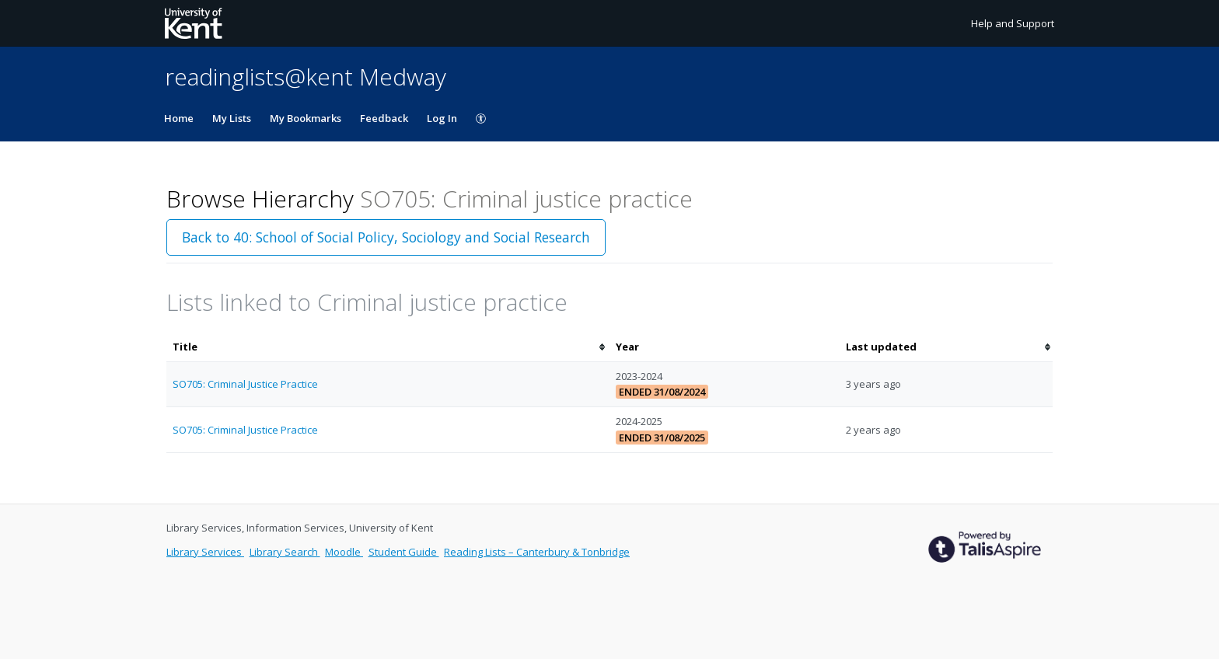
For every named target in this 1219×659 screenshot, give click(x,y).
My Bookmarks (305, 118)
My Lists (231, 118)
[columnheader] (388, 347)
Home (179, 118)
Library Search (285, 552)
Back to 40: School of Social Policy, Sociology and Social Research (386, 237)
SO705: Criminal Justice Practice (245, 384)
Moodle (344, 552)
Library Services (205, 552)
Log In (442, 118)
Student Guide (403, 552)
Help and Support (1012, 23)
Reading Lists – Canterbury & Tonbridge (537, 552)
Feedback (384, 118)
